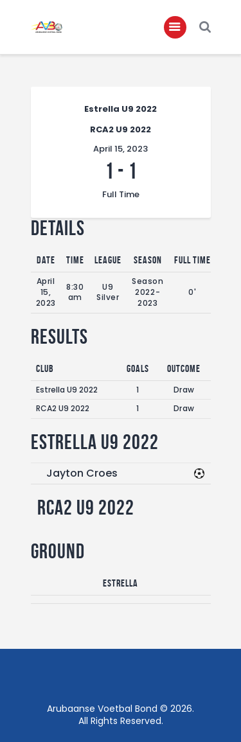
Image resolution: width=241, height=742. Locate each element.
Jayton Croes (82, 473)
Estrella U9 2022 (67, 389)
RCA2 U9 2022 (62, 408)
